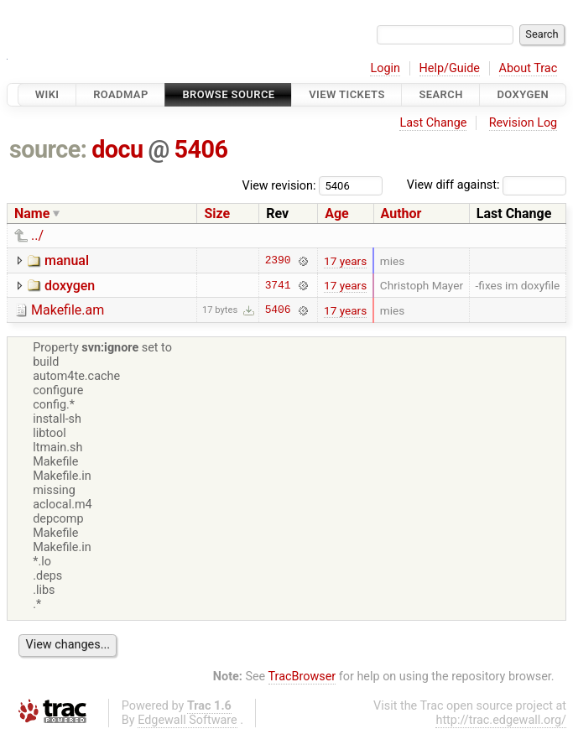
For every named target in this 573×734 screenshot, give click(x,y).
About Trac (528, 68)
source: (48, 149)
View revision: (279, 185)
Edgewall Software (187, 720)
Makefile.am (67, 310)
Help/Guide (449, 68)
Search (440, 94)
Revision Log (523, 123)
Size (217, 213)
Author (401, 213)
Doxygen (523, 94)
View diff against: (486, 185)
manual (66, 260)
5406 (200, 149)
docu (117, 149)
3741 (278, 285)
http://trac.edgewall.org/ (500, 720)
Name (31, 213)
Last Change (432, 123)
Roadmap (120, 94)
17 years (345, 261)
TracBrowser (302, 676)
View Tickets (346, 94)
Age (337, 213)
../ (37, 235)
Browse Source (228, 94)
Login (385, 68)
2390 (278, 260)
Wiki (47, 94)
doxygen (69, 286)
